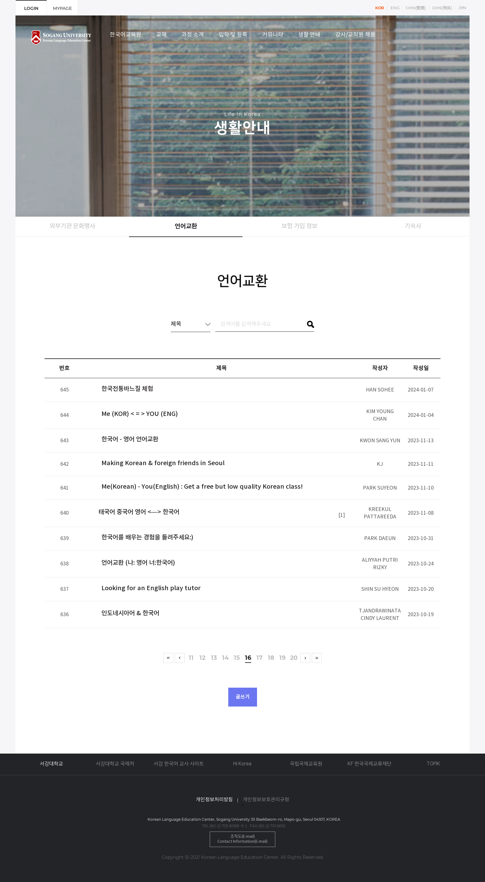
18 (271, 658)
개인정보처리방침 (214, 799)
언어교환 (186, 226)
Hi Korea (242, 764)
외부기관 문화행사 (72, 226)
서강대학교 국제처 (115, 764)
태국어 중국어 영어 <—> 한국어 (138, 512)
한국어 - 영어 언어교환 (129, 439)
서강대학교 (51, 764)
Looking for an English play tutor (151, 588)
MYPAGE (62, 8)
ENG (394, 7)
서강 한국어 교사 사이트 (179, 764)
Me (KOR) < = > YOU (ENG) (139, 414)
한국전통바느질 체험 (127, 389)
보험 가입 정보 (299, 226)
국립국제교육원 (306, 764)
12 (202, 658)
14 (225, 658)
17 (260, 658)
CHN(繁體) (416, 7)
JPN (462, 7)
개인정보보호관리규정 (266, 799)
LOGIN (31, 8)
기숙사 (413, 226)
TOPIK (433, 764)
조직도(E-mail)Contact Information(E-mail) (242, 839)
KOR (379, 7)
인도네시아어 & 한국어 (130, 613)
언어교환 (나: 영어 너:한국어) (138, 563)
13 (214, 658)
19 (283, 658)
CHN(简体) (442, 7)
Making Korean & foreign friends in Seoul (163, 463)
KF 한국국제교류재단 (370, 764)
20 (294, 658)
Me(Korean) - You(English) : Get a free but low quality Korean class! (202, 487)
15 (237, 658)
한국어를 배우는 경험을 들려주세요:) (147, 537)
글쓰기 (243, 697)
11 (191, 658)
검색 (310, 324)
